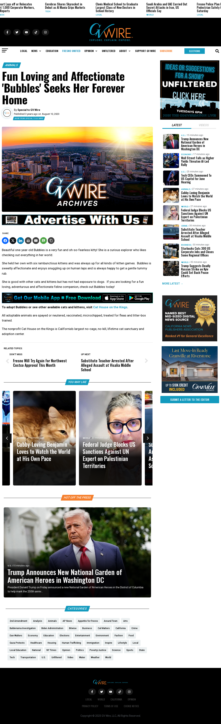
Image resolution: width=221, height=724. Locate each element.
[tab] (177, 125)
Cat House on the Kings (110, 307)
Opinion (132, 699)
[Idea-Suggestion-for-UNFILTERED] (189, 118)
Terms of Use (111, 706)
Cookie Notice (131, 706)
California (116, 699)
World (168, 15)
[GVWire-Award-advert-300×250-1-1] (189, 340)
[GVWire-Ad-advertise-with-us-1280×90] (77, 224)
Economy (186, 154)
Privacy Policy (90, 706)
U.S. (9, 566)
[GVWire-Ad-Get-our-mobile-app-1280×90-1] (77, 302)
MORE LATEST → (172, 283)
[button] (36, 51)
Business (18, 15)
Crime (184, 226)
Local (117, 15)
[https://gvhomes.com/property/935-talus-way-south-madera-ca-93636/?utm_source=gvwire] (190, 392)
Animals (11, 65)
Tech (66, 11)
